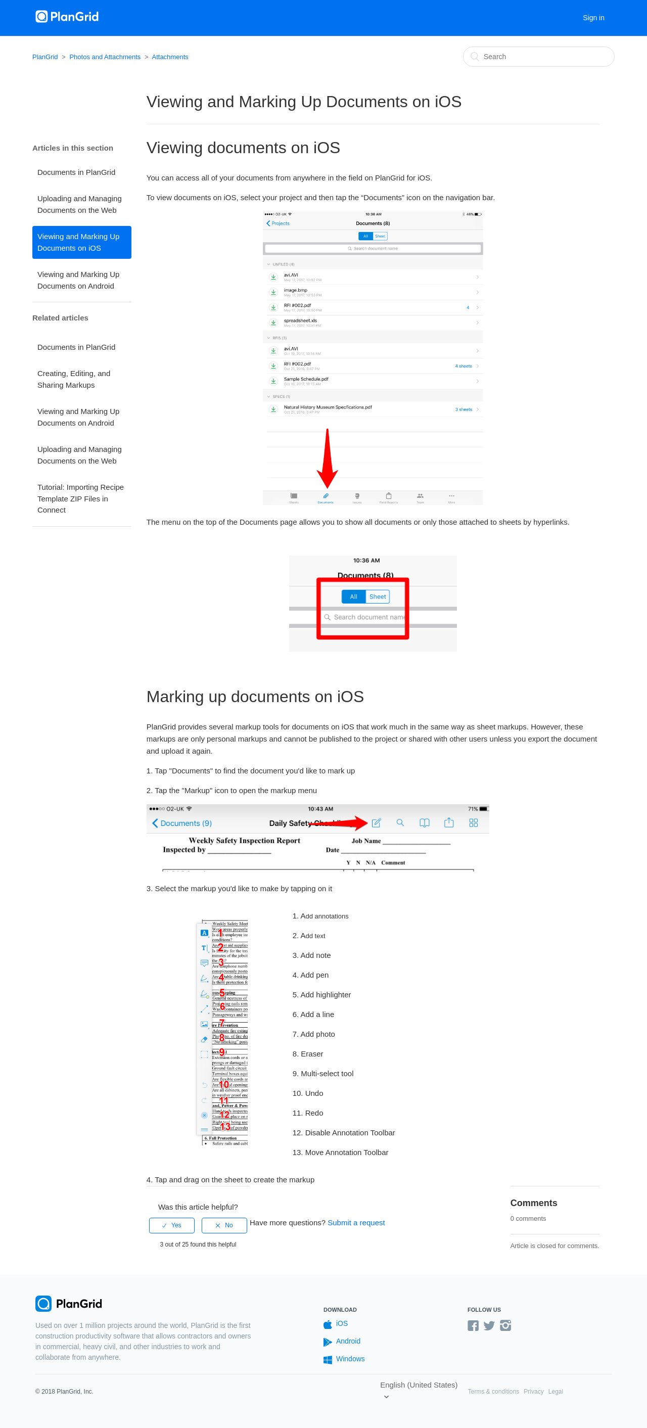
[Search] (539, 57)
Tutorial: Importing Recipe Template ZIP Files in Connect (80, 498)
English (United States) (418, 1384)
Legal (555, 1391)
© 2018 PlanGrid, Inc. (64, 1391)
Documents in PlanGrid (76, 172)
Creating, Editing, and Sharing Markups (73, 379)
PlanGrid (45, 57)
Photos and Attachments (105, 57)
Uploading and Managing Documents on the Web (79, 204)
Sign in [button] (594, 18)
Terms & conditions (493, 1391)
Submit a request (356, 1222)
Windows (344, 1359)
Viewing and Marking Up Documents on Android (78, 280)
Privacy (533, 1391)
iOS (336, 1324)
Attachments (170, 57)
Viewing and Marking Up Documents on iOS (78, 242)
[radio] (172, 1225)
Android (342, 1342)
